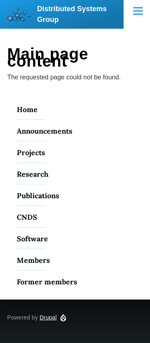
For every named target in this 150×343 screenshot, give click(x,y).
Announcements (44, 131)
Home (27, 109)
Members (33, 260)
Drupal (48, 317)
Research (32, 174)
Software (32, 238)
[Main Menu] (138, 11)
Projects (31, 152)
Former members (47, 281)
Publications (38, 195)
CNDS (27, 217)
